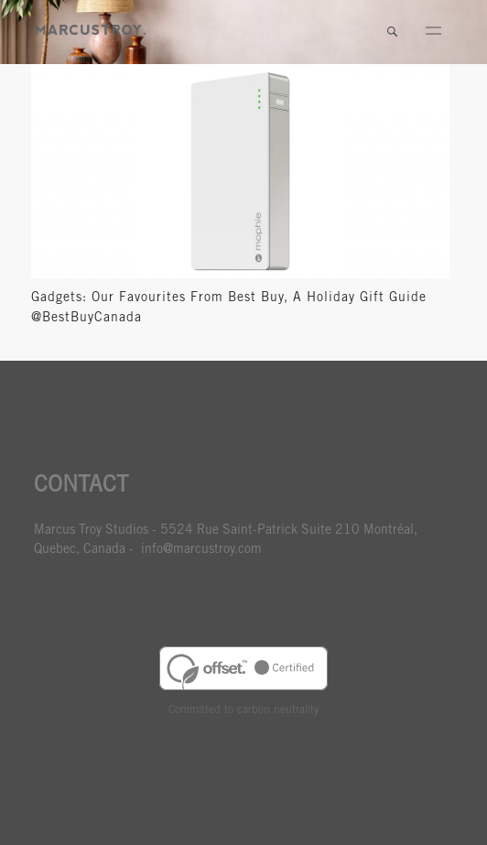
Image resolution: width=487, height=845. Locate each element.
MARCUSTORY (91, 29)
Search (391, 32)
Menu (433, 32)
